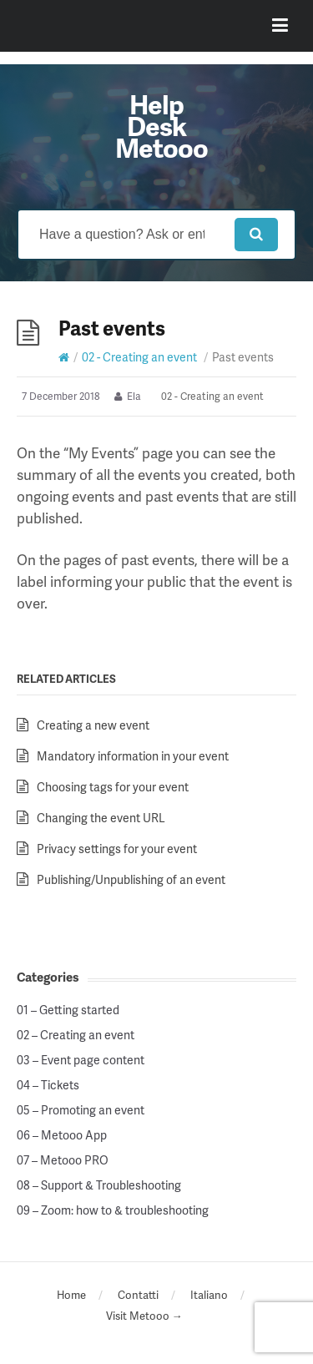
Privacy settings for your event (117, 848)
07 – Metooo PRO (63, 1160)
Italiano (209, 1294)
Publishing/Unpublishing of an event (131, 879)
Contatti (138, 1294)
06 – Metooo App (62, 1135)
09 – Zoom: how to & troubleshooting (113, 1210)
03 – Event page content (80, 1060)
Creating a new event (93, 725)
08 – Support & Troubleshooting (99, 1185)
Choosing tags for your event (113, 787)
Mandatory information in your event (133, 756)
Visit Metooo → (144, 1315)
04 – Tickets (48, 1085)
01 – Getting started (68, 1010)
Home (71, 1294)
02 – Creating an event (75, 1035)
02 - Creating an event (139, 357)
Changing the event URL (101, 818)
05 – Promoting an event (80, 1110)
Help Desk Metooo (161, 125)
